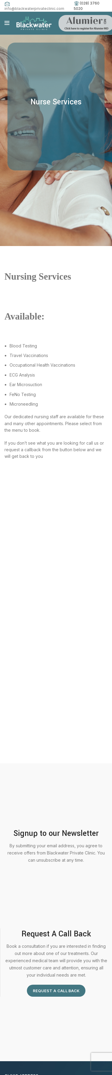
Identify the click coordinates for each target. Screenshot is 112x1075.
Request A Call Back (56, 990)
